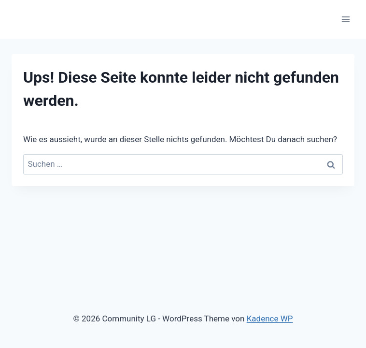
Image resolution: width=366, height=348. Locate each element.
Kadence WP (270, 318)
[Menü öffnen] (345, 19)
